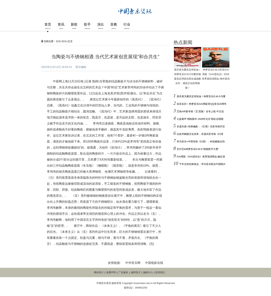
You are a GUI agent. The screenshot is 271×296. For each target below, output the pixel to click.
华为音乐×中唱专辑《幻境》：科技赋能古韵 (201, 141)
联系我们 (160, 272)
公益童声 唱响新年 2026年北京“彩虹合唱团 (200, 119)
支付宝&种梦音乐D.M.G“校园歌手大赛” (198, 149)
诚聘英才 (136, 272)
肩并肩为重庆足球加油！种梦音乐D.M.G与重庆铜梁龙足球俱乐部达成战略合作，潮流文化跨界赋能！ (187, 78)
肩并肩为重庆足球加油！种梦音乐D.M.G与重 (201, 96)
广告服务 (123, 272)
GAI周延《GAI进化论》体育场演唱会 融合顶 (201, 156)
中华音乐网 (132, 262)
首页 (58, 41)
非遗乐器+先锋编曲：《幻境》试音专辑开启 (201, 126)
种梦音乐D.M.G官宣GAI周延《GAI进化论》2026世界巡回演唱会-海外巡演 (216, 74)
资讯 (64, 41)
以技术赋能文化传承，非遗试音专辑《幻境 (200, 134)
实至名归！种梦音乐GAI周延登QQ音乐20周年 (202, 103)
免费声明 (111, 272)
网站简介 (99, 272)
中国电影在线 (154, 262)
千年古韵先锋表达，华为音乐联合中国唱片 (202, 164)
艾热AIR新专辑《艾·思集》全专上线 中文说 (200, 111)
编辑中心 (148, 272)
